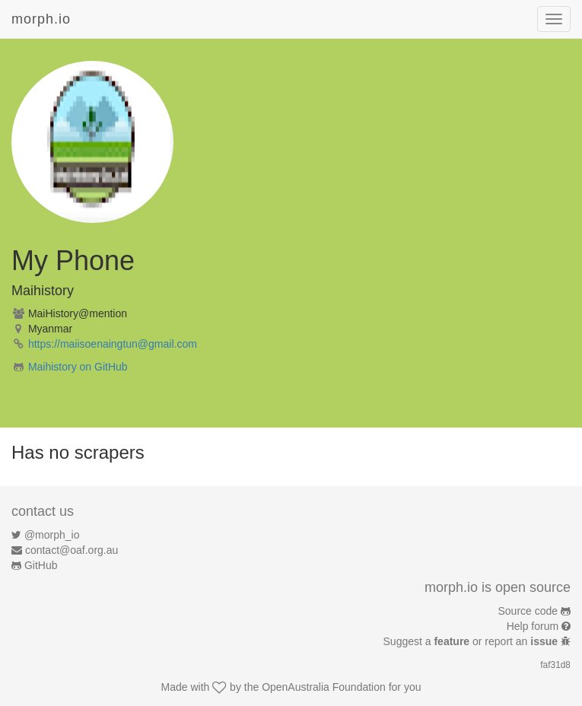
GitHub (41, 565)
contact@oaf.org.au (71, 550)
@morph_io (52, 535)
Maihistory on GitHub (78, 367)
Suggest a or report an (472, 641)
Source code (528, 611)
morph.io (41, 19)
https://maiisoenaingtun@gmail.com (112, 344)
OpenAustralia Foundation (324, 687)
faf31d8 (555, 665)
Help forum (532, 626)
